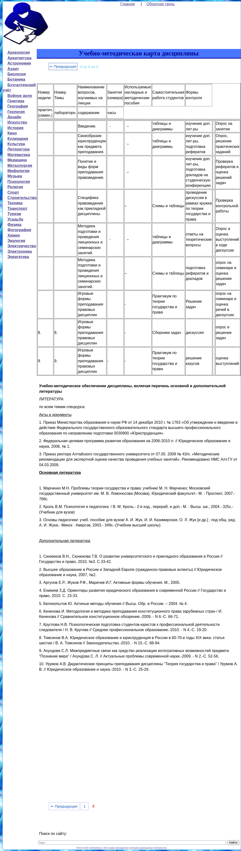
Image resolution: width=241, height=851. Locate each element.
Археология (18, 52)
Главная (127, 4)
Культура (16, 144)
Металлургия (19, 165)
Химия (13, 235)
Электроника (19, 251)
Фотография (19, 230)
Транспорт (17, 208)
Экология (16, 241)
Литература (18, 149)
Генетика (15, 101)
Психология (18, 182)
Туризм (14, 214)
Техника (15, 203)
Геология (16, 112)
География (17, 106)
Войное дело (19, 96)
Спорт (13, 192)
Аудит (13, 69)
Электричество (21, 246)
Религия (15, 187)
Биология (16, 74)
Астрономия (19, 63)
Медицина (17, 160)
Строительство (22, 198)
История (15, 128)
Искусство (17, 122)
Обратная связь (160, 4)
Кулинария (17, 139)
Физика (14, 225)
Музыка (14, 176)
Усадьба (15, 219)
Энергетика (18, 257)
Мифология (18, 171)
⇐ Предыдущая (63, 66)
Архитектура (19, 58)
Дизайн (14, 117)
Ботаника (16, 79)
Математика (18, 155)
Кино (12, 133)
